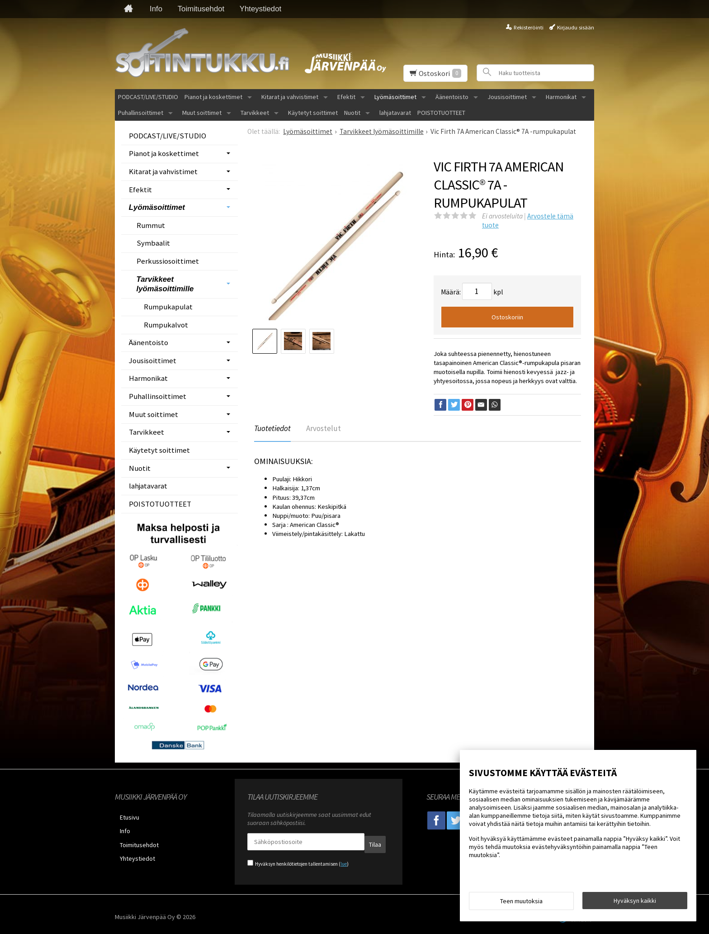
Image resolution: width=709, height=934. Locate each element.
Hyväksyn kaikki (635, 903)
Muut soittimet (202, 113)
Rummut (151, 225)
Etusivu (124, 816)
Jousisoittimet (507, 97)
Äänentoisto (451, 97)
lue (343, 859)
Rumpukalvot (166, 325)
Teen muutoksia (521, 903)
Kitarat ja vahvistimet (289, 97)
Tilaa (357, 842)
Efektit (346, 97)
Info (156, 9)
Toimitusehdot (201, 9)
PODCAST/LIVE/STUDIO (148, 97)
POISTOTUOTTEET (441, 113)
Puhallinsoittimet (140, 113)
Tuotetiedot (273, 429)
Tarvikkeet (255, 113)
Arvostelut (328, 429)
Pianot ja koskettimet (213, 97)
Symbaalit (153, 243)
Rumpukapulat (168, 307)
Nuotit (352, 113)
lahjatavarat (395, 113)
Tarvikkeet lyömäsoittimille (165, 284)
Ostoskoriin (507, 317)
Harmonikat (561, 97)
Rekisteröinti (529, 27)
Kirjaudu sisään (575, 27)
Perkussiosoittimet (168, 261)
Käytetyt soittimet (313, 113)
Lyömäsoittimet (395, 97)
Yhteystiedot (260, 9)
